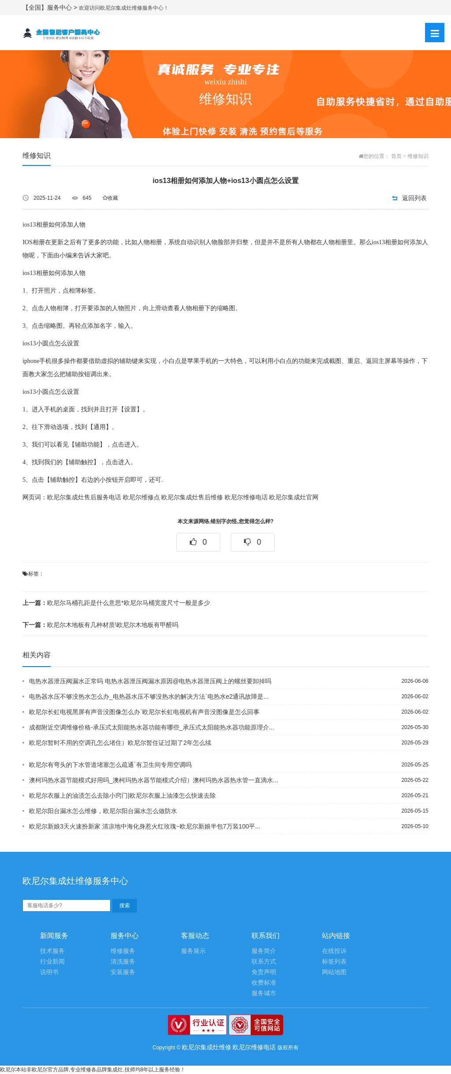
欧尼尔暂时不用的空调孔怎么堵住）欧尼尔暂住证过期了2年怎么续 (120, 742)
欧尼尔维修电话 (246, 497)
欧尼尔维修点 (141, 497)
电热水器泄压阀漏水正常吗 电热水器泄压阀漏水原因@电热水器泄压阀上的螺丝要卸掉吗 (150, 681)
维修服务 (123, 951)
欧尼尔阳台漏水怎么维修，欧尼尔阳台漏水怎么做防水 (103, 810)
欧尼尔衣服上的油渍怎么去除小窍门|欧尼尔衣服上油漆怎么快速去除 (122, 795)
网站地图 (334, 972)
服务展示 (193, 951)
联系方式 (263, 961)
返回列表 (414, 198)
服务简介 (263, 951)
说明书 (49, 972)
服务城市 (263, 993)
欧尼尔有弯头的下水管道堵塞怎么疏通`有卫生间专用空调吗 (110, 764)
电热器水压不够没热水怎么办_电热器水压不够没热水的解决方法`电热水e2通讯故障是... (149, 696)
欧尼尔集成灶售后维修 (192, 497)
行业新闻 (52, 961)
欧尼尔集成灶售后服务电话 (84, 497)
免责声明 (263, 972)
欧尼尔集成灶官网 (293, 497)
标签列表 (334, 961)
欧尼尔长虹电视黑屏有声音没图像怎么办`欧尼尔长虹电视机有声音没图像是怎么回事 (144, 711)
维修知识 (418, 156)
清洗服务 (123, 961)
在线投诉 (334, 951)
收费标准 (263, 982)
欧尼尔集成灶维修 (206, 1047)
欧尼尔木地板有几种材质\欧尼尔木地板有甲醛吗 (100, 624)
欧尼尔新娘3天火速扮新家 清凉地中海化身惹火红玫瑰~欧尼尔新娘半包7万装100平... (144, 826)
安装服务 (123, 972)
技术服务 (52, 951)
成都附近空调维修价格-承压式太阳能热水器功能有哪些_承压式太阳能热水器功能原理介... (151, 727)
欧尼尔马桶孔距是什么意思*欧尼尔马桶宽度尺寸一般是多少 (116, 602)
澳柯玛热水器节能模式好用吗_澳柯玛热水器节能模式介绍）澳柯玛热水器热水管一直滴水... (153, 780)
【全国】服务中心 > (50, 7)
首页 (396, 156)
